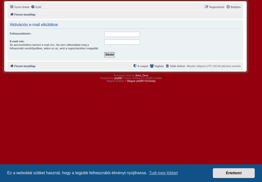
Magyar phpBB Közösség (141, 81)
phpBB (118, 78)
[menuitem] (36, 7)
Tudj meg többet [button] (163, 173)
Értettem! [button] (234, 173)
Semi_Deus (141, 75)
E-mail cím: (17, 41)
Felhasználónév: (20, 33)
